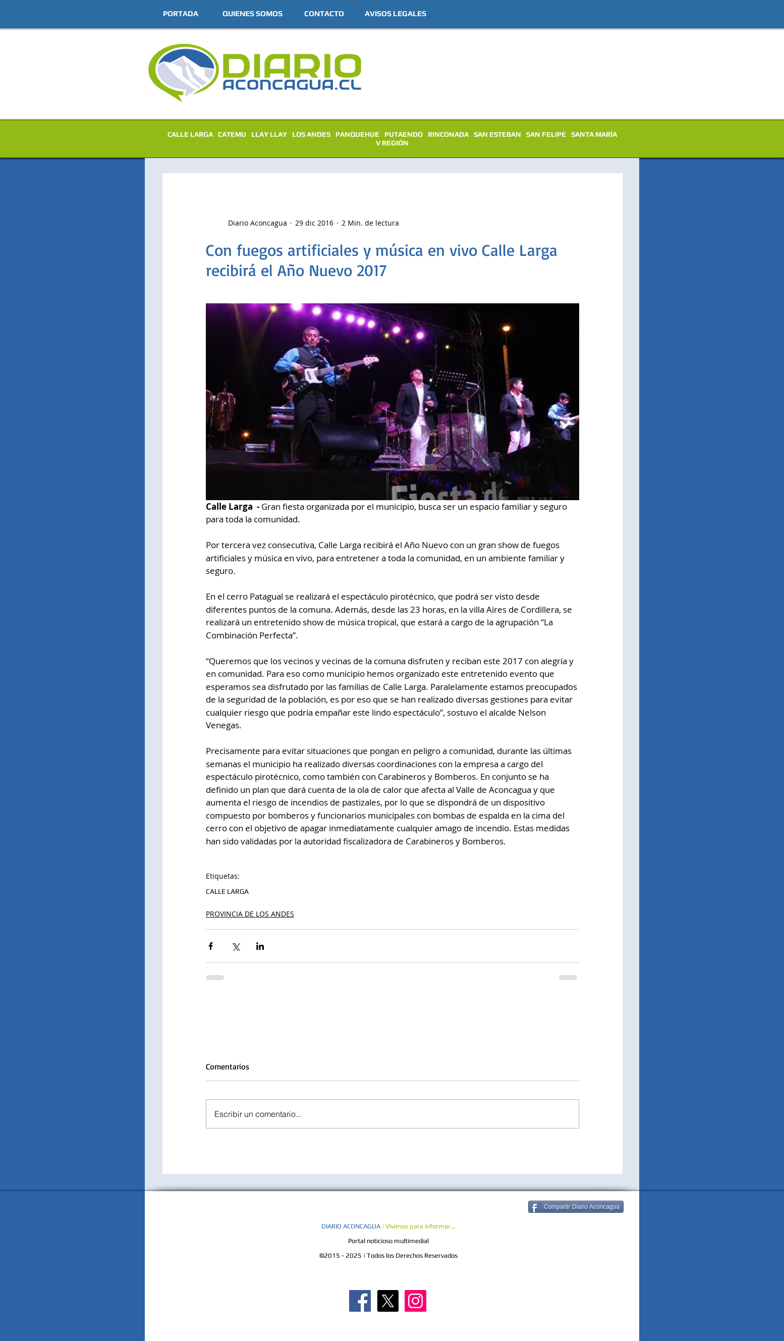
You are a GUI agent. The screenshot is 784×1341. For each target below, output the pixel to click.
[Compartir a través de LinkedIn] (260, 946)
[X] (388, 1301)
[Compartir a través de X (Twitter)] (235, 946)
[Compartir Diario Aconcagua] (576, 1207)
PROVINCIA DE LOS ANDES (250, 914)
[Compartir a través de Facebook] (210, 946)
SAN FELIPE (546, 134)
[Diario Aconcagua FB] (360, 1301)
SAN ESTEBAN (497, 134)
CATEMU (232, 134)
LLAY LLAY (269, 134)
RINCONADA (448, 134)
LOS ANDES (311, 134)
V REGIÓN (392, 143)
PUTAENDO (403, 134)
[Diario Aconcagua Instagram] (415, 1301)
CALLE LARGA (190, 134)
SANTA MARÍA (594, 134)
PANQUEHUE (357, 134)
